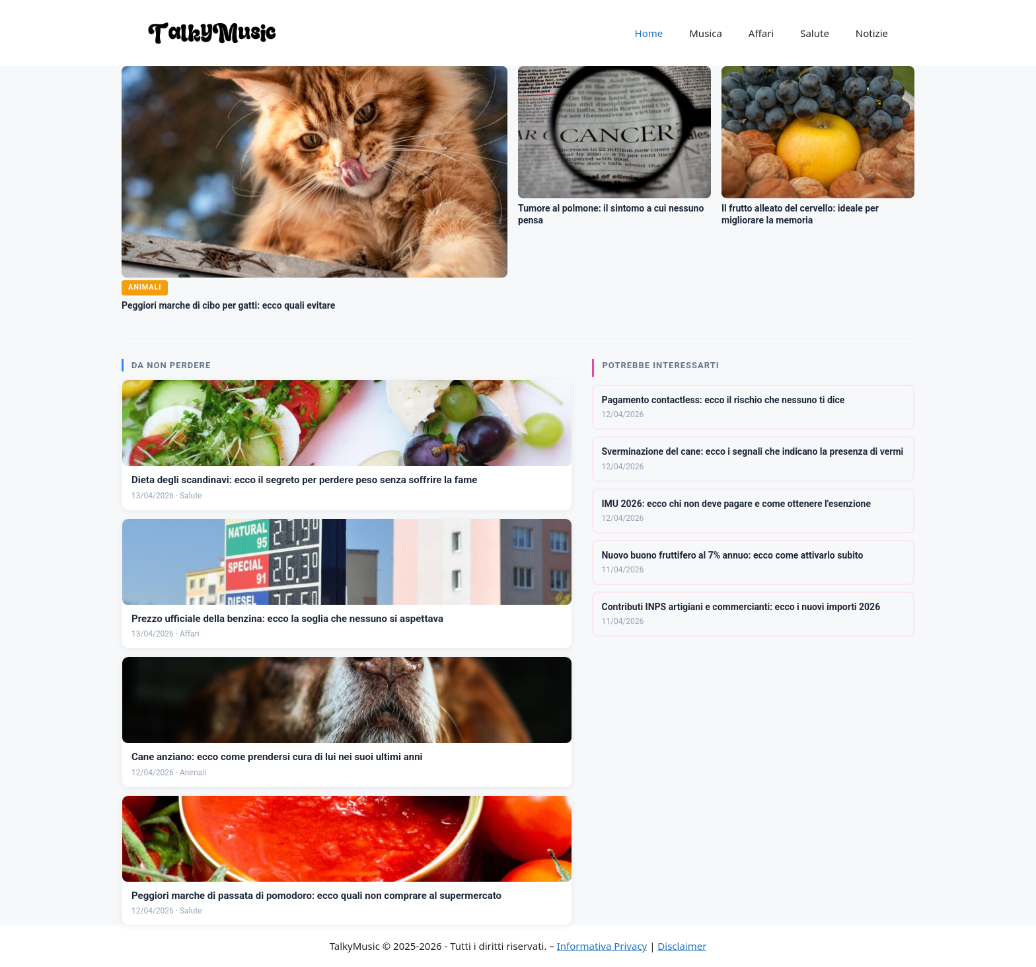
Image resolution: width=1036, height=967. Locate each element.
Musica (705, 33)
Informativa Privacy (602, 945)
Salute (814, 33)
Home (649, 33)
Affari (761, 33)
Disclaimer (681, 945)
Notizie (872, 33)
